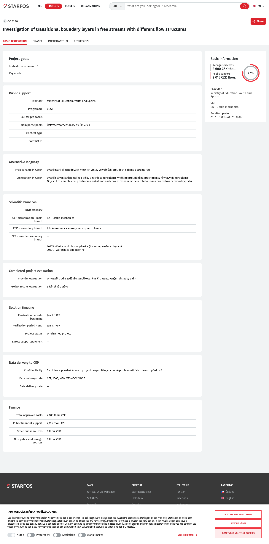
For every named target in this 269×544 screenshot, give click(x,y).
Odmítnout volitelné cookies (238, 533)
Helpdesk (137, 498)
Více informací (187, 535)
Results (70, 6)
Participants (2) (58, 41)
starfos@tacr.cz (141, 491)
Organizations (90, 6)
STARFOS (92, 498)
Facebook (182, 498)
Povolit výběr (238, 523)
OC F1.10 (12, 21)
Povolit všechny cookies (238, 514)
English (230, 498)
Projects (53, 6)
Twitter (180, 491)
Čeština (230, 491)
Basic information (15, 41)
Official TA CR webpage (101, 491)
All (40, 6)
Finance (37, 41)
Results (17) (81, 41)
